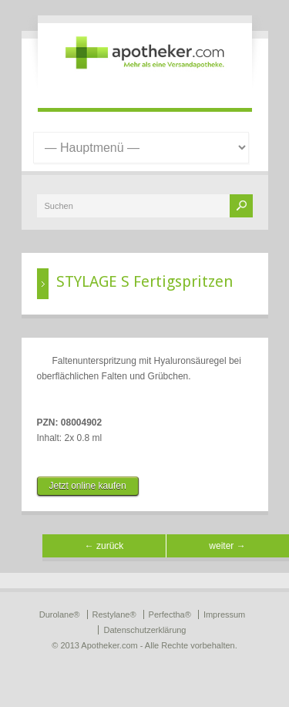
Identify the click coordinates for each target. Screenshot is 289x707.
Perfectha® (170, 614)
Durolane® (59, 614)
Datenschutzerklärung (144, 630)
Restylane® (114, 614)
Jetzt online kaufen (87, 485)
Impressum (224, 614)
